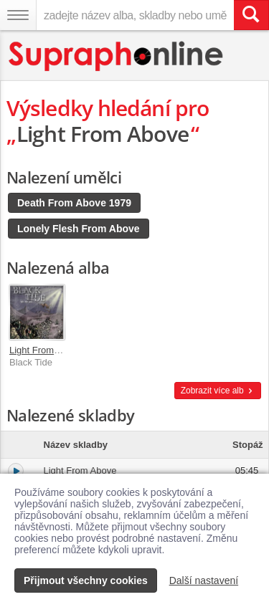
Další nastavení (204, 580)
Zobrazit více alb (218, 391)
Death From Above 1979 (74, 203)
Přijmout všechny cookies (86, 580)
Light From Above (45, 350)
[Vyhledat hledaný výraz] (251, 15)
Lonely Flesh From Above (78, 228)
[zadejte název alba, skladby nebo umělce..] (135, 15)
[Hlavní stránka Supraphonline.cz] (116, 56)
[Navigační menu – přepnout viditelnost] (18, 15)
